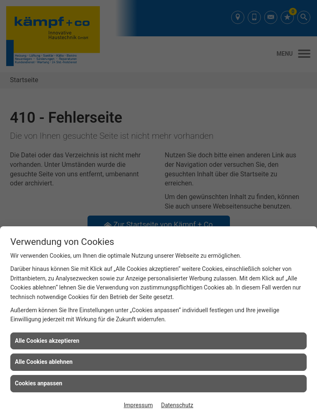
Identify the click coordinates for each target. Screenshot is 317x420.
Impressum (138, 405)
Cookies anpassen (38, 383)
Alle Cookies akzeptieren (47, 340)
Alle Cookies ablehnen (44, 361)
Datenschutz (177, 405)
